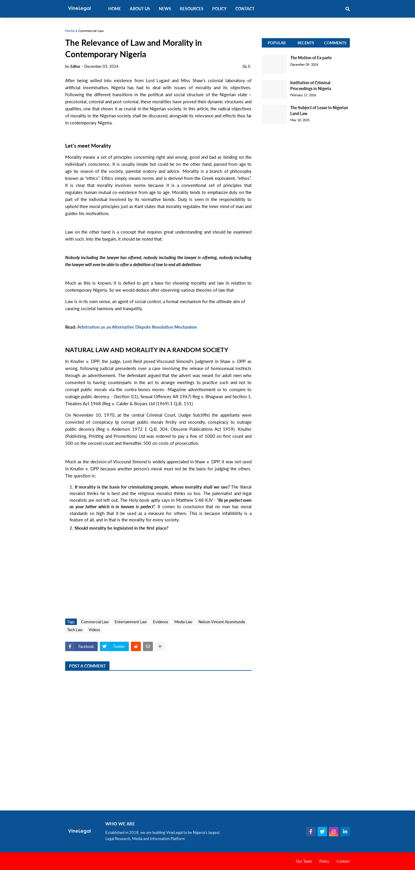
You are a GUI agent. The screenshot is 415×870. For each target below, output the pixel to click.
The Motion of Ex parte (311, 57)
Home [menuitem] (114, 8)
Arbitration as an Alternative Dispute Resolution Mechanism (137, 327)
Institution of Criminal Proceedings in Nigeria (310, 85)
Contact (343, 861)
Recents (306, 42)
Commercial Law (91, 30)
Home (70, 30)
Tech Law (74, 629)
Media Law (183, 621)
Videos (94, 629)
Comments (335, 42)
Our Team (304, 861)
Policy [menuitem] (219, 8)
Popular (277, 42)
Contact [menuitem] (244, 8)
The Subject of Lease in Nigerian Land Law (319, 110)
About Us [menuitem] (140, 8)
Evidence (160, 621)
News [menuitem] (165, 8)
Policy (324, 861)
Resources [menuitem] (191, 8)
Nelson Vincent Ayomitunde (221, 621)
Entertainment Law (131, 621)
